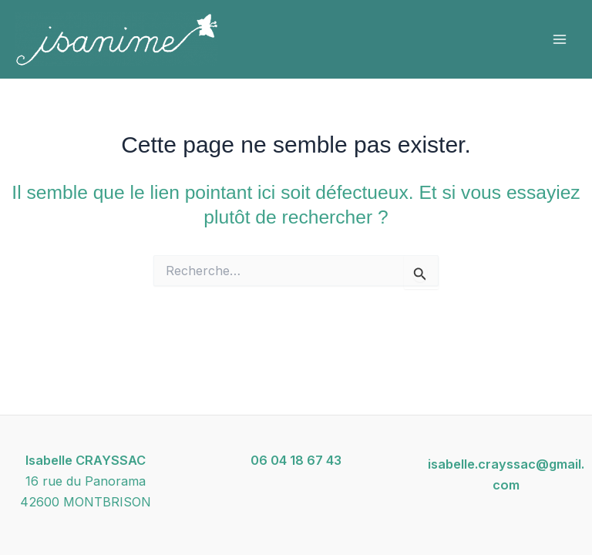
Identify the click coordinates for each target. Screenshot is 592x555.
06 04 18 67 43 (296, 460)
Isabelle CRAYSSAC (85, 460)
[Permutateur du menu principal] (559, 39)
